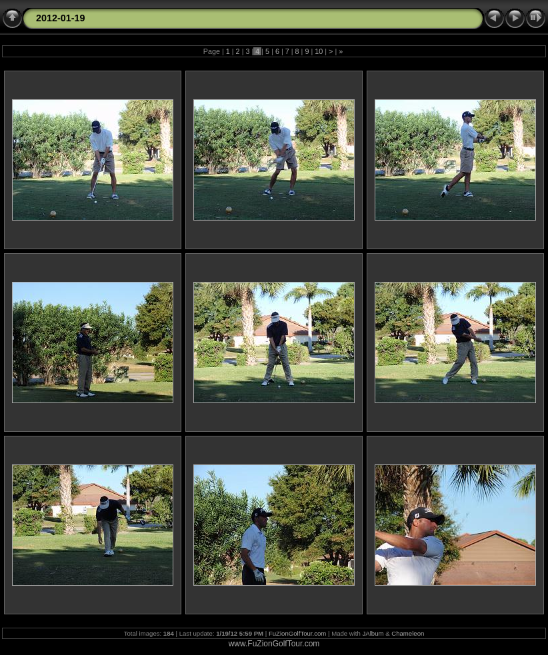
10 (319, 51)
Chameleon (407, 633)
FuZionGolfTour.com (297, 633)
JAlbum (373, 633)
